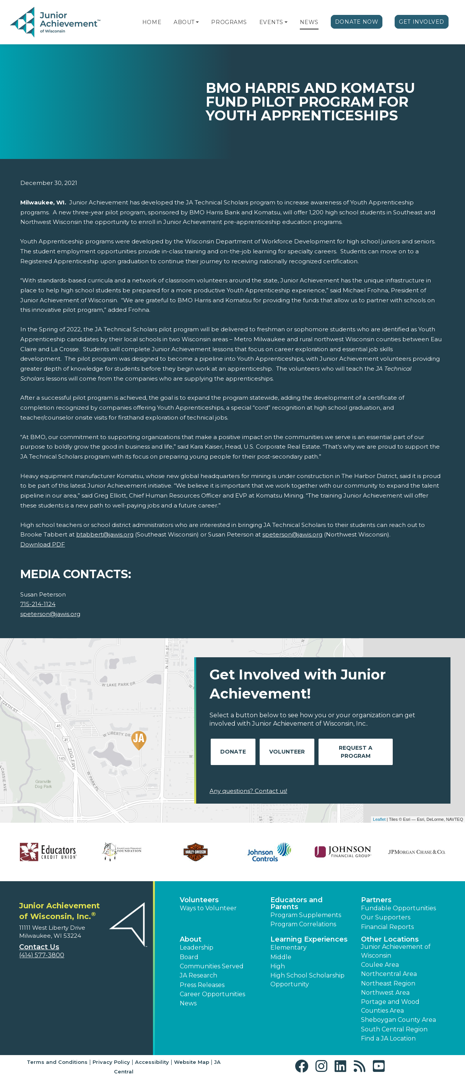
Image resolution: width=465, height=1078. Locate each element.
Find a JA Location (388, 1038)
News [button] (188, 1003)
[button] (197, 22)
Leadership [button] (196, 947)
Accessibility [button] (152, 1062)
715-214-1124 (37, 604)
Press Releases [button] (202, 985)
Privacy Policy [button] (111, 1062)
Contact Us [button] (39, 946)
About (184, 22)
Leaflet (379, 819)
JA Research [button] (198, 975)
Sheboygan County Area (398, 1019)
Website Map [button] (191, 1062)
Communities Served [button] (212, 966)
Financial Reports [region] (387, 926)
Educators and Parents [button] (296, 903)
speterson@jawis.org (50, 614)
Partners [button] (376, 899)
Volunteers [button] (199, 899)
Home (151, 22)
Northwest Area (385, 992)
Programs (229, 22)
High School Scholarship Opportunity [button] (307, 979)
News (309, 22)
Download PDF (42, 544)
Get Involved (421, 21)
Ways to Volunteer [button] (208, 908)
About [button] (191, 939)
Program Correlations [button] (303, 924)
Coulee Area (380, 964)
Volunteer (287, 751)
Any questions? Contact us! (248, 790)
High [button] (277, 966)
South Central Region (394, 1029)
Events (271, 22)
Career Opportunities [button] (212, 994)
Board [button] (189, 957)
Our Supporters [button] (385, 917)
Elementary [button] (288, 947)
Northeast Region (388, 983)
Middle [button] (280, 957)
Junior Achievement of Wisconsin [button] (396, 951)
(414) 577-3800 (41, 955)
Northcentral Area (389, 973)
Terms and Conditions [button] (57, 1062)
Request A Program (355, 751)
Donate (233, 751)
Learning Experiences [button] (309, 939)
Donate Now (357, 21)
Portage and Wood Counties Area (390, 1006)
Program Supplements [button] (305, 915)
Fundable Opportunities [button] (398, 908)
